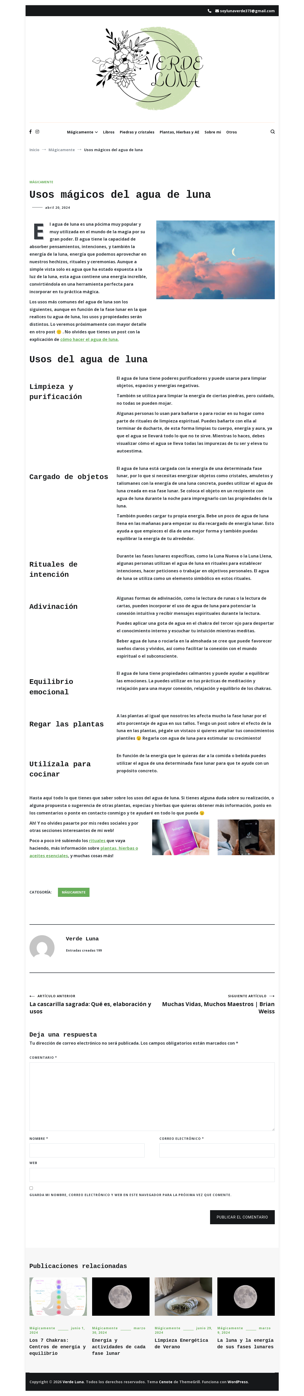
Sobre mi (213, 132)
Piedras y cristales (137, 132)
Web (33, 1163)
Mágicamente (80, 132)
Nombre (38, 1138)
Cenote (165, 1381)
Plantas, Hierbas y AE (179, 132)
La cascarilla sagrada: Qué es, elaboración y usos (90, 1004)
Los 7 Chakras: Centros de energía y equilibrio (57, 1347)
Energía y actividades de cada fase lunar (119, 1347)
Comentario (43, 1057)
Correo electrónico (181, 1138)
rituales (97, 840)
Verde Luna (82, 939)
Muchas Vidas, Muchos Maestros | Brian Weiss (213, 1004)
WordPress (238, 1381)
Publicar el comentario (242, 1217)
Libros (109, 132)
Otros (231, 132)
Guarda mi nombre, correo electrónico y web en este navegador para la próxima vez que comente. (130, 1195)
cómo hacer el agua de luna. (89, 339)
